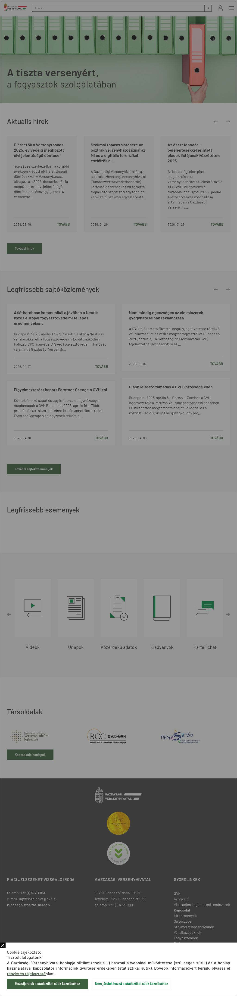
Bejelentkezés (220, 8)
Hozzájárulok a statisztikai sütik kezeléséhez (47, 984)
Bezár (3, 945)
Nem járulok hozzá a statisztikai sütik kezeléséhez (131, 984)
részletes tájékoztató (26, 973)
